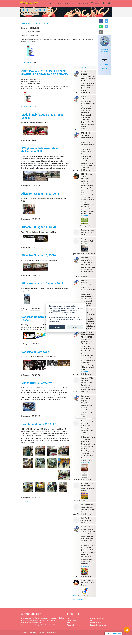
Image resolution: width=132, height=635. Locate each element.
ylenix (75, 595)
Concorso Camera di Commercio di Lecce (43, 318)
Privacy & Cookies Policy (113, 633)
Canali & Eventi (72, 620)
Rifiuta (75, 327)
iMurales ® (33, 632)
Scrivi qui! (84, 67)
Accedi (95, 3)
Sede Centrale (104, 65)
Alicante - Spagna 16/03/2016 (40, 193)
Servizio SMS (83, 3)
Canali (59, 3)
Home (51, 3)
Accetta (57, 327)
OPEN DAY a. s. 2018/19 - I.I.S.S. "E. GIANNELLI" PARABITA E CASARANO (44, 73)
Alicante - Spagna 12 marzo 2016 (42, 283)
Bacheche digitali (70, 3)
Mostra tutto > (85, 216)
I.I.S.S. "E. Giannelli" (34, 10)
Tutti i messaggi (78, 599)
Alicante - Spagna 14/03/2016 (40, 227)
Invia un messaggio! (97, 618)
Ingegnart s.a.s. (53, 632)
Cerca (92, 620)
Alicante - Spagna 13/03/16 (38, 255)
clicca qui (56, 310)
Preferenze (55, 322)
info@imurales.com (57, 625)
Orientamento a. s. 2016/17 (38, 424)
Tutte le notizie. (26, 501)
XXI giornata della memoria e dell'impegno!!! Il (39, 150)
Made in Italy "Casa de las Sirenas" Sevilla (42, 116)
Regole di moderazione (98, 625)
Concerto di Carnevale (35, 352)
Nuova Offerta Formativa (36, 383)
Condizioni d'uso (96, 623)
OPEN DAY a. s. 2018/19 (34, 23)
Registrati (70, 625)
